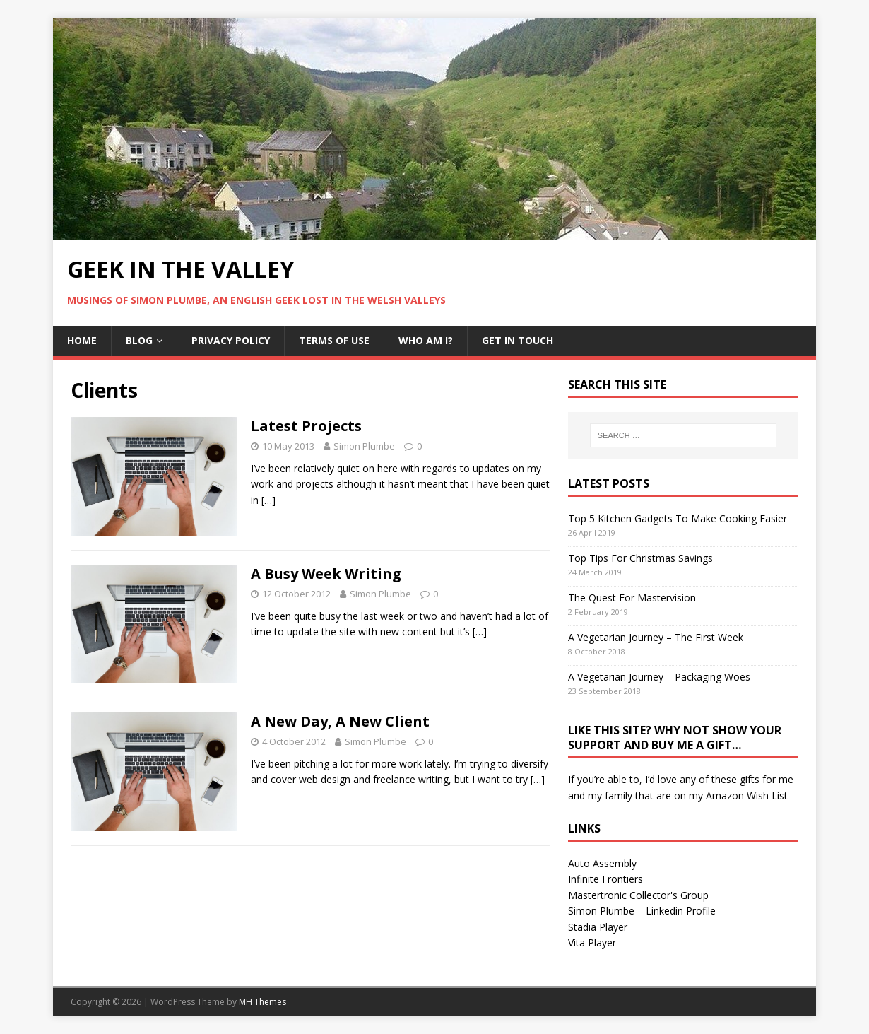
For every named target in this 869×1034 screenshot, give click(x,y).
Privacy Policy (230, 340)
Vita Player (592, 942)
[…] (268, 500)
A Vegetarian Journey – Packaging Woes (659, 676)
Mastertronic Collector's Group (638, 895)
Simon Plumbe (364, 446)
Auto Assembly (602, 863)
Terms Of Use (334, 340)
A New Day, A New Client (340, 721)
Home (82, 340)
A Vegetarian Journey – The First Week (655, 637)
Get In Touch (517, 340)
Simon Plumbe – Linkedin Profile (642, 910)
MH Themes (262, 1002)
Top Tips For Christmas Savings (640, 558)
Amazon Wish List (747, 795)
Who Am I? (425, 340)
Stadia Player (597, 927)
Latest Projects (306, 425)
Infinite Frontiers (605, 879)
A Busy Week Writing (326, 573)
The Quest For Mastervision (632, 597)
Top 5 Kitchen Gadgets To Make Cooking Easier (677, 518)
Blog (139, 340)
